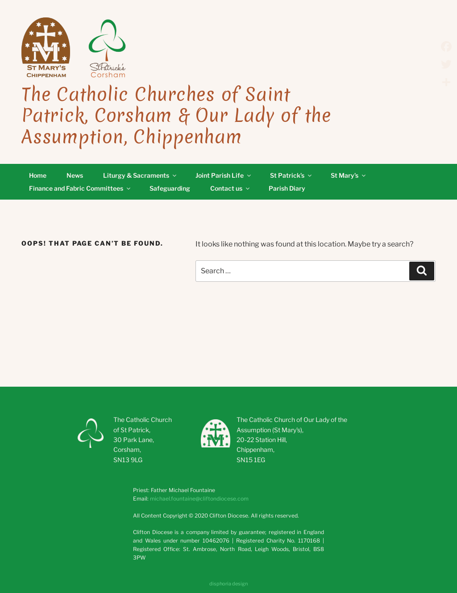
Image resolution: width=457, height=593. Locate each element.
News (74, 175)
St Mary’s (349, 175)
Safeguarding (170, 188)
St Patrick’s (291, 175)
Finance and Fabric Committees (80, 188)
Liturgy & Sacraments (140, 175)
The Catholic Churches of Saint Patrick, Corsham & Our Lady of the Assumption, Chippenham (176, 115)
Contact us (230, 188)
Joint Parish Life (223, 175)
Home (37, 175)
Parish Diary (287, 188)
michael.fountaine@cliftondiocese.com (199, 498)
